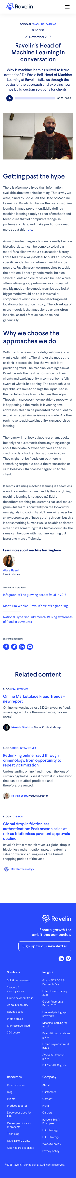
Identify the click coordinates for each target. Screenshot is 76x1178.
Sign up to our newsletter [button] (44, 946)
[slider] (35, 98)
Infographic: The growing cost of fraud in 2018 (34, 595)
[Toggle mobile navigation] (67, 6)
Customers (49, 1092)
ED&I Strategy (50, 1137)
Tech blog (13, 1134)
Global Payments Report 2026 (52, 1003)
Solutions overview (18, 980)
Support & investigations (15, 989)
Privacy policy (50, 1151)
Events (11, 1099)
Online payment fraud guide (55, 1046)
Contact (47, 1099)
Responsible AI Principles (51, 1121)
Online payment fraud (20, 998)
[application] (38, 99)
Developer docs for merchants (19, 1125)
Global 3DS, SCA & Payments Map (53, 982)
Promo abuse (15, 1019)
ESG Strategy (50, 1130)
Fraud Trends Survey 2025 (54, 993)
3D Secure (13, 1032)
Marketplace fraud (18, 1025)
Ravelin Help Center (19, 1140)
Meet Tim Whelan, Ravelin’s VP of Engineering (35, 606)
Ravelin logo (19, 7)
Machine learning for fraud (54, 1025)
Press (45, 1105)
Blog (9, 1092)
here (29, 229)
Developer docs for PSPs (19, 1114)
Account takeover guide (53, 1056)
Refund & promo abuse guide (56, 1035)
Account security (17, 1005)
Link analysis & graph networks (54, 1014)
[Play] (9, 98)
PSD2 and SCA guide (54, 1065)
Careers (47, 1112)
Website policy (51, 1144)
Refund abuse (15, 1011)
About (46, 1085)
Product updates (17, 1105)
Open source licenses (20, 1147)
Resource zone (16, 1085)
